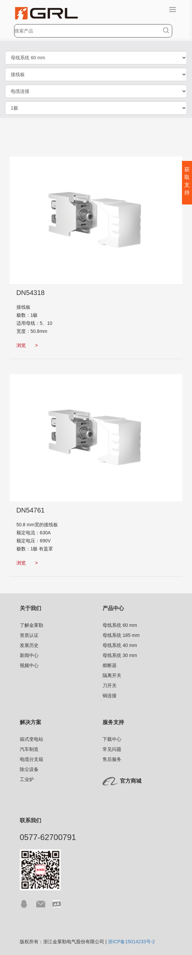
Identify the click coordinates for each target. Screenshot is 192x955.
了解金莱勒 (31, 625)
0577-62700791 (48, 837)
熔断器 (110, 665)
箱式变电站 (31, 739)
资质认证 (29, 635)
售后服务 (112, 759)
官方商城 (130, 781)
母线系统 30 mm (120, 655)
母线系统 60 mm (120, 625)
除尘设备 (29, 769)
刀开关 (110, 685)
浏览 (27, 345)
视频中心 (29, 665)
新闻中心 (29, 655)
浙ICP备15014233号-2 (131, 941)
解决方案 (30, 722)
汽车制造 (29, 749)
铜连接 (110, 695)
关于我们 (30, 608)
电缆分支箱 (31, 759)
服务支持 (113, 722)
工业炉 (27, 779)
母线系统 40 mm (120, 645)
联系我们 (30, 820)
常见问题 (112, 749)
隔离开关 (112, 675)
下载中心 (112, 739)
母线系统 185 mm (121, 635)
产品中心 (113, 608)
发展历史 (29, 645)
